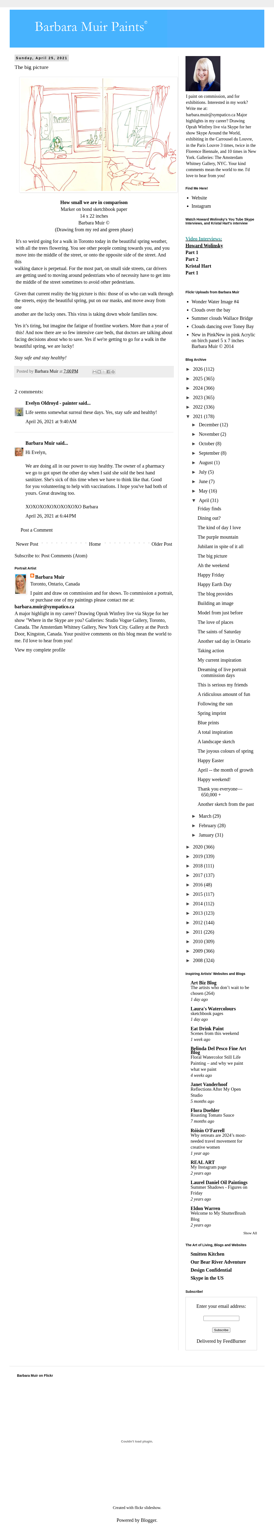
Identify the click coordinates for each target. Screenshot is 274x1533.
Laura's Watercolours (213, 1008)
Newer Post (27, 544)
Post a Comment (37, 530)
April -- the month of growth (225, 770)
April (204, 500)
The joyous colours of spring (225, 751)
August (206, 462)
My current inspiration (219, 660)
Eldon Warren (205, 1208)
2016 (198, 884)
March (206, 816)
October (207, 443)
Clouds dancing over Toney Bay (223, 326)
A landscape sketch (216, 741)
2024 (198, 388)
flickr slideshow (147, 1507)
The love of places (215, 622)
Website (199, 197)
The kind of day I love (219, 527)
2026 (198, 369)
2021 (198, 416)
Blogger (148, 1520)
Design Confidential (211, 1270)
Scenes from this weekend (215, 1033)
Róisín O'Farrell (208, 1130)
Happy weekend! (214, 779)
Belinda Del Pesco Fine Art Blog (218, 1050)
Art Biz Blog (204, 982)
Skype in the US (207, 1278)
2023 (198, 397)
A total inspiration (215, 732)
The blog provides (215, 593)
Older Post (162, 544)
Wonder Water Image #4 (215, 301)
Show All (250, 1233)
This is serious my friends (223, 684)
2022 (198, 407)
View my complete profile (40, 649)
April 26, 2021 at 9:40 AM (51, 421)
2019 (198, 856)
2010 (198, 941)
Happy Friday (211, 574)
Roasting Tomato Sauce (212, 1115)
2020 (198, 846)
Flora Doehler (205, 1110)
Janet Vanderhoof (209, 1084)
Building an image (216, 603)
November (209, 434)
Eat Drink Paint (207, 1028)
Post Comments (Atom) (64, 555)
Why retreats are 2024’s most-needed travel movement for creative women (218, 1141)
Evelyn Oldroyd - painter (51, 403)
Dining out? (209, 518)
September (210, 453)
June (204, 481)
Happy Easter (211, 760)
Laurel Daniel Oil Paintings (219, 1182)
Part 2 (191, 259)
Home (95, 544)
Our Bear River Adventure (218, 1262)
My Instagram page (208, 1167)
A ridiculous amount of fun (224, 694)
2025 (198, 378)
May (204, 491)
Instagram (201, 206)
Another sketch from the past (226, 804)
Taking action (211, 650)
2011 (198, 932)
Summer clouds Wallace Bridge (222, 318)
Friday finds (209, 508)
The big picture (212, 556)
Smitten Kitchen (207, 1254)
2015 (198, 894)
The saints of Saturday (219, 631)
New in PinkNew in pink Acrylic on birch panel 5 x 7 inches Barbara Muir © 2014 (223, 340)
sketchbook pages (207, 1013)
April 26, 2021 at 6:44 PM (50, 516)
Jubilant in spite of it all (220, 546)
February (208, 825)
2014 (198, 903)
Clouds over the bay (211, 310)
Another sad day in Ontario (224, 641)
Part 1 (191, 252)
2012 (198, 922)
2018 (198, 865)
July (203, 472)
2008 (198, 960)
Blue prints (208, 722)
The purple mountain (218, 537)
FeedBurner (234, 1341)
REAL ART (203, 1162)
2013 (198, 913)
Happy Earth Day (215, 584)
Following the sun (215, 703)
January (207, 835)
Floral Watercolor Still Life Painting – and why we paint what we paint (217, 1063)
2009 (198, 951)
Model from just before (220, 612)
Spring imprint (212, 713)
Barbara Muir (40, 443)
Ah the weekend (213, 565)
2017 (198, 875)
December (209, 424)
